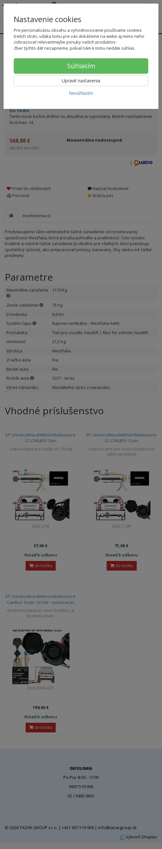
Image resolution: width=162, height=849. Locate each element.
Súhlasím (81, 66)
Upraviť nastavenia (81, 81)
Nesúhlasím (81, 93)
